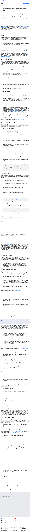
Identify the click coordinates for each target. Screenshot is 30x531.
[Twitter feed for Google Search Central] (8, 522)
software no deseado (9, 244)
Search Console (26, 3)
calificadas (10, 217)
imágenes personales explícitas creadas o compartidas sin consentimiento (15, 458)
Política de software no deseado (23, 251)
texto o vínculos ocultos (14, 110)
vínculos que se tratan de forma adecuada (22, 365)
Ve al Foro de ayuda (3, 527)
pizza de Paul (5, 211)
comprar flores (16, 199)
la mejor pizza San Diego (15, 211)
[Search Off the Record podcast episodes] (22, 521)
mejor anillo (7, 199)
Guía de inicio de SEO (13, 529)
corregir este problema (24, 348)
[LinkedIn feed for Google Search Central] (8, 519)
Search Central (8, 1)
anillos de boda (9, 198)
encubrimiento (23, 111)
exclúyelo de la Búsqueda (17, 290)
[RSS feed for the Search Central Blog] (8, 521)
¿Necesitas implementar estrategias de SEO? (14, 527)
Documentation (4, 3)
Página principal (3, 6)
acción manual (24, 22)
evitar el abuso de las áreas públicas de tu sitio (17, 431)
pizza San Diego (9, 211)
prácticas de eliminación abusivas (12, 453)
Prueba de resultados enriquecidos (23, 529)
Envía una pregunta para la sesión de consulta (4, 529)
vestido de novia (21, 199)
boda (23, 198)
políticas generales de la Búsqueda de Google (11, 18)
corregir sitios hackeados (20, 119)
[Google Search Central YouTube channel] (22, 519)
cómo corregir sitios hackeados (20, 50)
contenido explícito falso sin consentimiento (7, 459)
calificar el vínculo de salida (7, 190)
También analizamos (17, 454)
